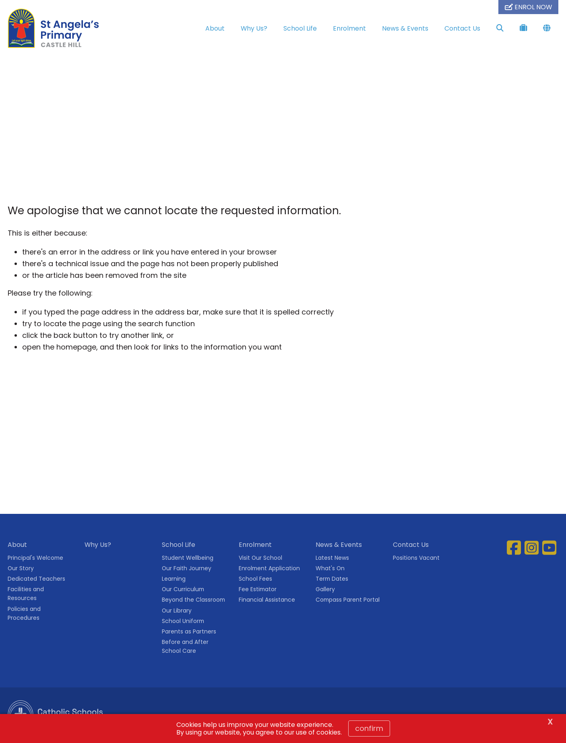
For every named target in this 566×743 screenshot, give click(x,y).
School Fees (255, 579)
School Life (300, 28)
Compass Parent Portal (348, 600)
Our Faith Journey (186, 568)
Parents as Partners (189, 631)
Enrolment (349, 28)
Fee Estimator (258, 589)
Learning (174, 579)
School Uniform (183, 621)
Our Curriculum (183, 589)
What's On (330, 568)
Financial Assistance (267, 600)
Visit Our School (260, 558)
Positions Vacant (416, 558)
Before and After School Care (185, 646)
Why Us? (254, 28)
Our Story (21, 568)
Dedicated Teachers (36, 579)
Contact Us (462, 28)
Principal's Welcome (35, 558)
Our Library (177, 610)
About (215, 28)
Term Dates (332, 579)
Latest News (332, 558)
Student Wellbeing (187, 558)
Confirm (369, 728)
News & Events (405, 28)
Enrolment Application (269, 568)
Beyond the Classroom (193, 600)
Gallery (325, 589)
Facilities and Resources (26, 593)
